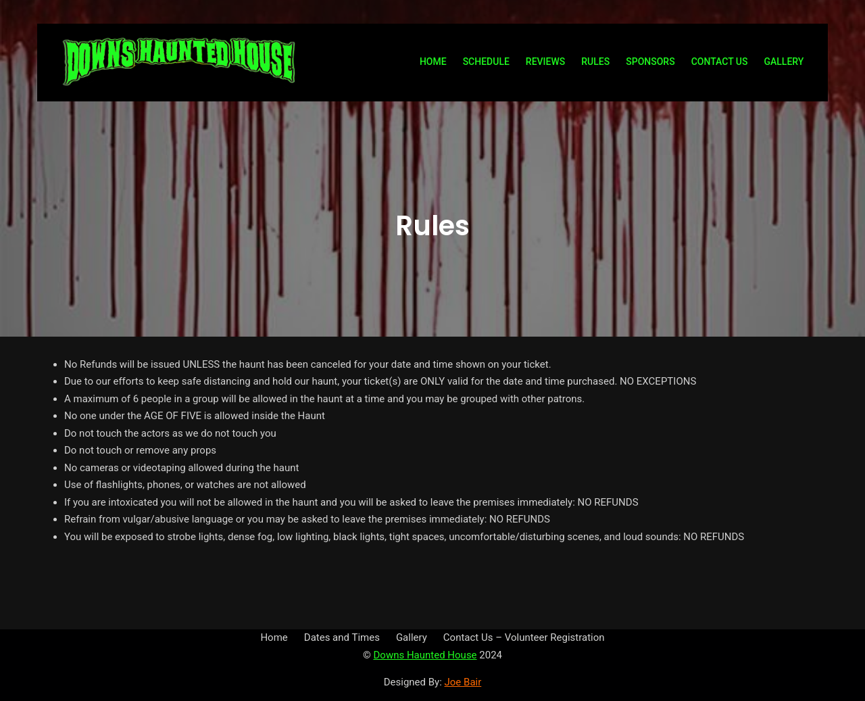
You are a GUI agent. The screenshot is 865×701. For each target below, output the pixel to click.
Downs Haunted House (424, 655)
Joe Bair (463, 682)
